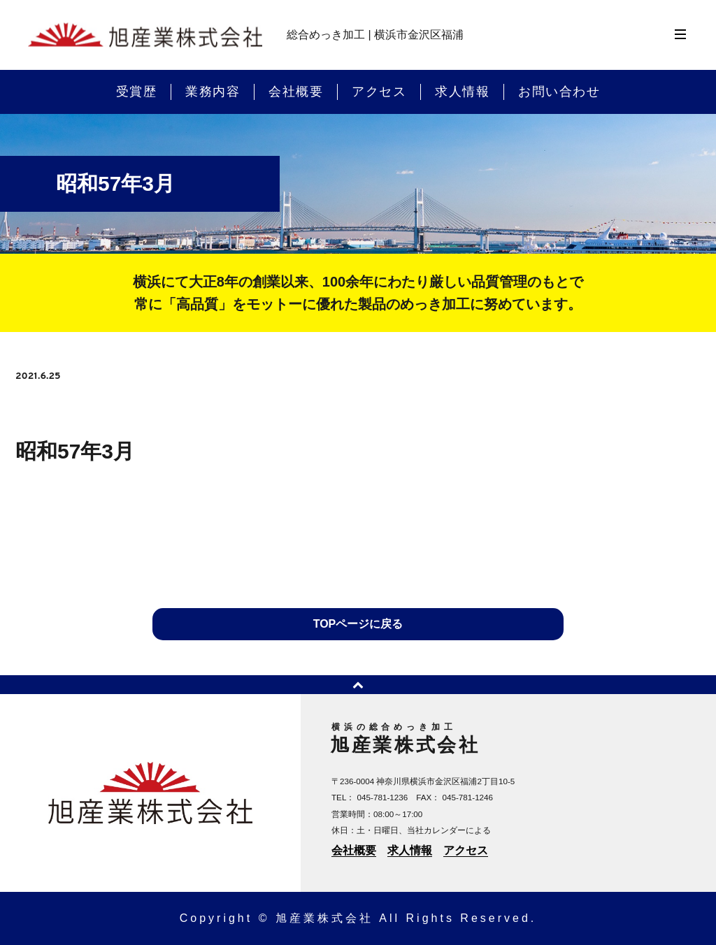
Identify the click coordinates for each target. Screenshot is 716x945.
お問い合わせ (559, 92)
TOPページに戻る (358, 624)
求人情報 (462, 92)
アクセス (379, 92)
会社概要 (295, 92)
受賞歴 (136, 92)
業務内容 (212, 92)
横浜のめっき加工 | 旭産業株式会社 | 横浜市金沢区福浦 (145, 35)
